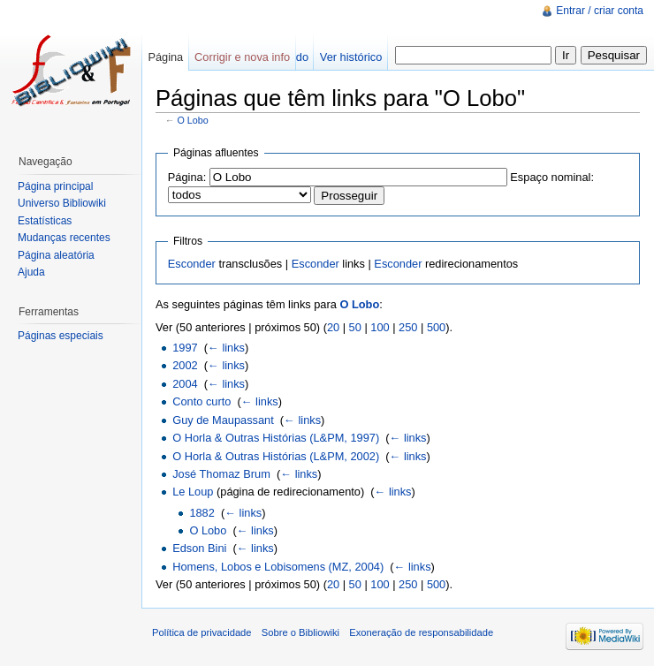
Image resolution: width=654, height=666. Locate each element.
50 (355, 327)
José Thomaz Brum (221, 474)
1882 (201, 512)
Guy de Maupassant (223, 420)
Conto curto (201, 401)
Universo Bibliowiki (62, 203)
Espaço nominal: (552, 177)
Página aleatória (56, 255)
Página (165, 57)
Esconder (192, 263)
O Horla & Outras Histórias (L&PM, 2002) (275, 456)
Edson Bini (199, 548)
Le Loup (192, 491)
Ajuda (31, 272)
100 (379, 327)
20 (333, 327)
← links (226, 347)
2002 (184, 365)
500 (436, 327)
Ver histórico (351, 57)
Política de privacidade (202, 632)
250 (408, 327)
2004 (184, 383)
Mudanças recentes (64, 237)
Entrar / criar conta (599, 10)
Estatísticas (45, 221)
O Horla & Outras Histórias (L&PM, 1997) (275, 437)
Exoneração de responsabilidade (421, 632)
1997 (184, 347)
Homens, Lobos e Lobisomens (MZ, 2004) (278, 566)
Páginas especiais (60, 335)
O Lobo (193, 120)
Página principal (55, 186)
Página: (187, 177)
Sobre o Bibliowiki (300, 632)
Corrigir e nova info (242, 57)
